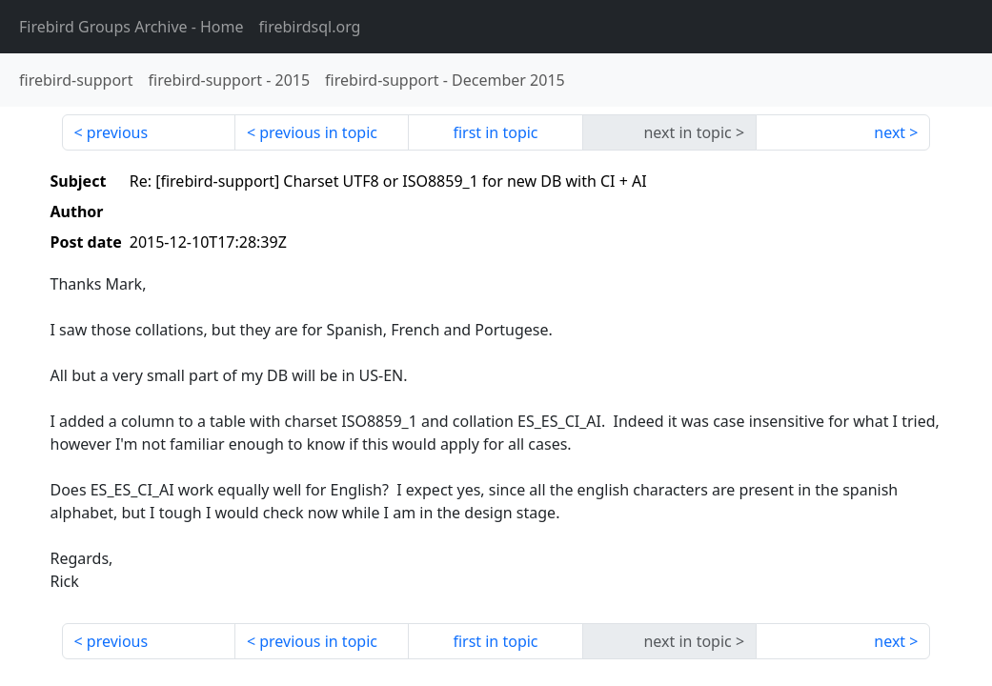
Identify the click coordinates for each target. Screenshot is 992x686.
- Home (131, 26)
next (889, 132)
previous (117, 132)
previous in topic (318, 132)
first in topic (495, 132)
